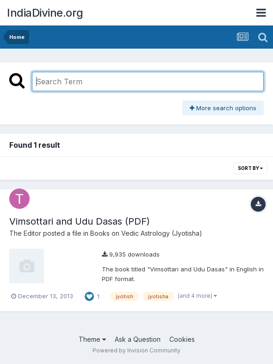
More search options (223, 108)
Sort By (250, 168)
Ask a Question (138, 339)
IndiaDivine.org (45, 12)
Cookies (182, 339)
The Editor (25, 233)
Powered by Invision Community (136, 350)
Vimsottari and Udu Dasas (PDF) (79, 221)
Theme (92, 339)
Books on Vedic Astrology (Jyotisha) (146, 233)
